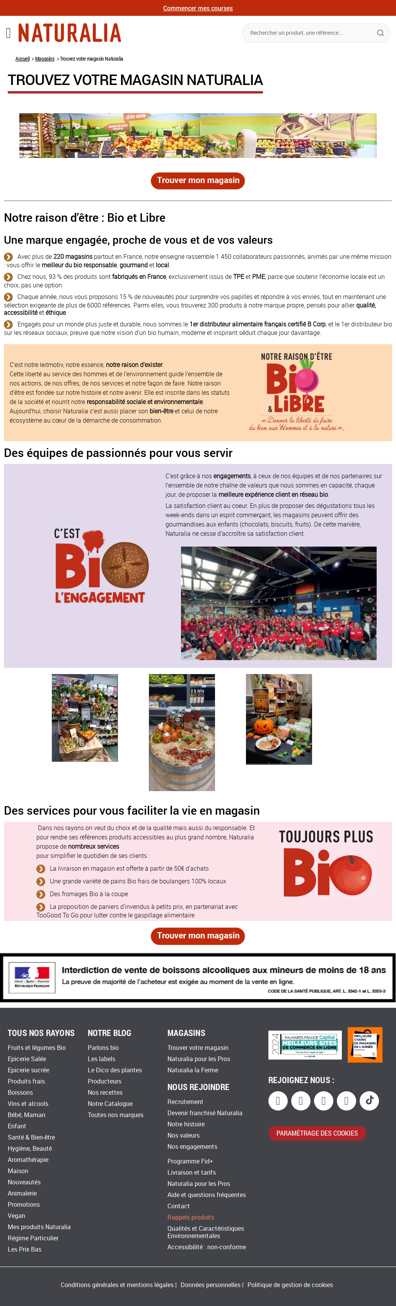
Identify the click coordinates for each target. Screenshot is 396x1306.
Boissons (20, 1092)
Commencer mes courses (198, 8)
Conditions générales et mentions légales (117, 1285)
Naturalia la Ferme (192, 1070)
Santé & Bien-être (31, 1137)
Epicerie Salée (27, 1059)
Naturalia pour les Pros (198, 1059)
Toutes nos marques (115, 1115)
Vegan (16, 1215)
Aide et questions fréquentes (206, 1195)
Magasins (45, 58)
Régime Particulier (33, 1238)
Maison (18, 1171)
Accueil (22, 58)
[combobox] (316, 32)
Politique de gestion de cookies (290, 1285)
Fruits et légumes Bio (37, 1047)
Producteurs (104, 1081)
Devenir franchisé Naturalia (204, 1113)
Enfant (17, 1126)
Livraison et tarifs (191, 1172)
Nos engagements (192, 1146)
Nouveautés (24, 1182)
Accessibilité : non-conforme (206, 1247)
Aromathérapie (28, 1159)
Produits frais (26, 1081)
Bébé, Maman (26, 1115)
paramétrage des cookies (317, 1133)
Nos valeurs (183, 1135)
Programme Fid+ (190, 1161)
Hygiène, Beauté (30, 1148)
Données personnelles (211, 1285)
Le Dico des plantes (115, 1070)
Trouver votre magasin (198, 1047)
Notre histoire (186, 1124)
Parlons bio (103, 1047)
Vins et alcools (28, 1103)
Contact (178, 1206)
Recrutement (185, 1102)
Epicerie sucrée (28, 1070)
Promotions (24, 1204)
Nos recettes (105, 1092)
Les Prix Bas (24, 1249)
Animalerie (22, 1193)
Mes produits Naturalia (39, 1227)
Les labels (101, 1059)
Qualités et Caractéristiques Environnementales (205, 1232)
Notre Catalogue (110, 1103)
